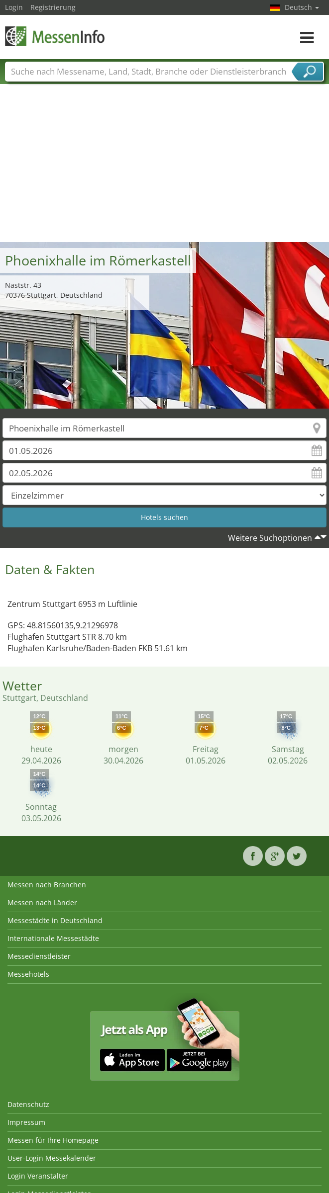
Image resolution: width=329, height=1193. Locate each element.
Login (14, 7)
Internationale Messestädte (53, 938)
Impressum (26, 1122)
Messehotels (28, 974)
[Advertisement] (165, 167)
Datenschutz (28, 1104)
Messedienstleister (39, 956)
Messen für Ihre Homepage (53, 1140)
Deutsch (302, 7)
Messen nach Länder (42, 902)
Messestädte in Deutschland (55, 920)
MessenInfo (55, 36)
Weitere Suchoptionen (270, 537)
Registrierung (53, 7)
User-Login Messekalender (51, 1158)
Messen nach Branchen (46, 884)
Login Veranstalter (37, 1176)
